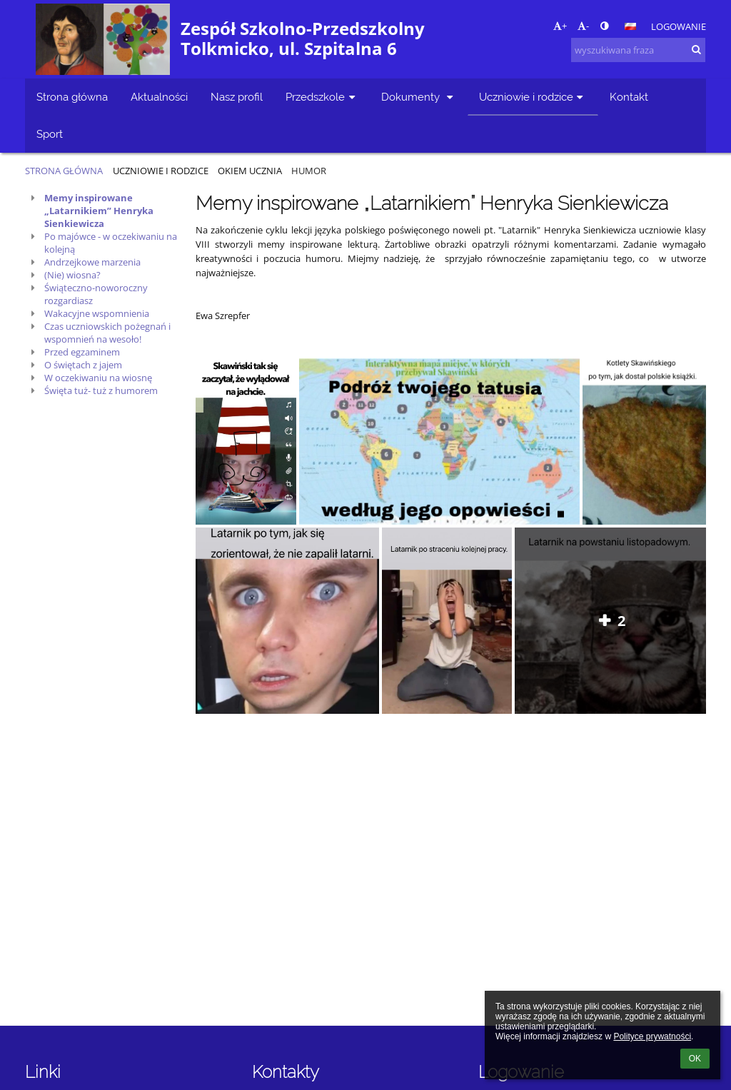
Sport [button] (49, 134)
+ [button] (560, 25)
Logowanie (678, 26)
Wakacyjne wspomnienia (96, 313)
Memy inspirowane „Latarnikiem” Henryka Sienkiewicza (98, 210)
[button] (630, 26)
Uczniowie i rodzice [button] (533, 97)
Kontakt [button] (629, 97)
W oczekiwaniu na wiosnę (98, 377)
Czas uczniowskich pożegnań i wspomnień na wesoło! (107, 332)
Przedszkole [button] (322, 97)
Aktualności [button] (159, 97)
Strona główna (64, 170)
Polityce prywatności (652, 1036)
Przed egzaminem (82, 351)
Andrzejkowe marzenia (92, 262)
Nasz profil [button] (237, 97)
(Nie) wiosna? (72, 274)
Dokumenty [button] (418, 97)
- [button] (583, 25)
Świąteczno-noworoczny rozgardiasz (96, 294)
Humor (308, 170)
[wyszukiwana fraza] (638, 50)
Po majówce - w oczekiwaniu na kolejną (110, 243)
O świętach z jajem (83, 364)
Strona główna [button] (72, 97)
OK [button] (695, 1059)
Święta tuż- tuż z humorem (101, 390)
